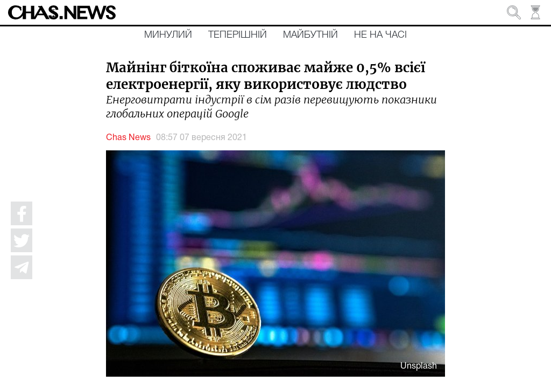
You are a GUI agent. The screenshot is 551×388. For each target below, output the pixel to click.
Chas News (128, 138)
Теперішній (237, 35)
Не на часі (380, 35)
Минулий (168, 35)
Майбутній (310, 35)
